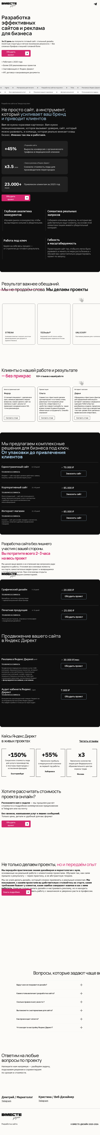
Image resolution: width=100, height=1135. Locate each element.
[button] (12, 418)
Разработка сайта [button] (9, 1124)
